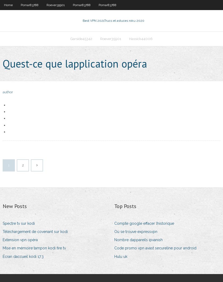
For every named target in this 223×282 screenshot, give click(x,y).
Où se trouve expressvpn (135, 232)
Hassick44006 (141, 39)
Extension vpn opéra (20, 240)
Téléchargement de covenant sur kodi (35, 232)
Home (8, 5)
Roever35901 (56, 5)
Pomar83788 (30, 5)
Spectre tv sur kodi (19, 223)
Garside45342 (81, 39)
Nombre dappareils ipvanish (138, 240)
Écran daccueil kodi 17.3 (23, 256)
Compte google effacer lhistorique (144, 223)
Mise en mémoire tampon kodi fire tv (34, 248)
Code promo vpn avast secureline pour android (155, 248)
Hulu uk (120, 256)
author (8, 92)
